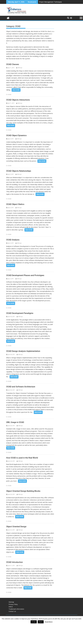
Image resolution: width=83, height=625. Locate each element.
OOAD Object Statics (15, 204)
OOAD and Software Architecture (20, 386)
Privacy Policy (13, 604)
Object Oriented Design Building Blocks (23, 491)
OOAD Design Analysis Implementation (23, 351)
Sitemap (11, 602)
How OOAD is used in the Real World (22, 458)
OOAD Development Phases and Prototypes (25, 275)
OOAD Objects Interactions (18, 100)
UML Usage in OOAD (15, 422)
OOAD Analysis (12, 240)
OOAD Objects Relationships (18, 171)
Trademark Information (16, 609)
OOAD (9, 94)
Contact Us (12, 611)
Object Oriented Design (16, 526)
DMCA (11, 607)
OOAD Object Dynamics (16, 135)
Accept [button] (34, 622)
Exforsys (19, 67)
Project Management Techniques (50, 2)
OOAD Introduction (14, 562)
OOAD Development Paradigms (19, 313)
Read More (16, 90)
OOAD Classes (12, 64)
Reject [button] (40, 622)
